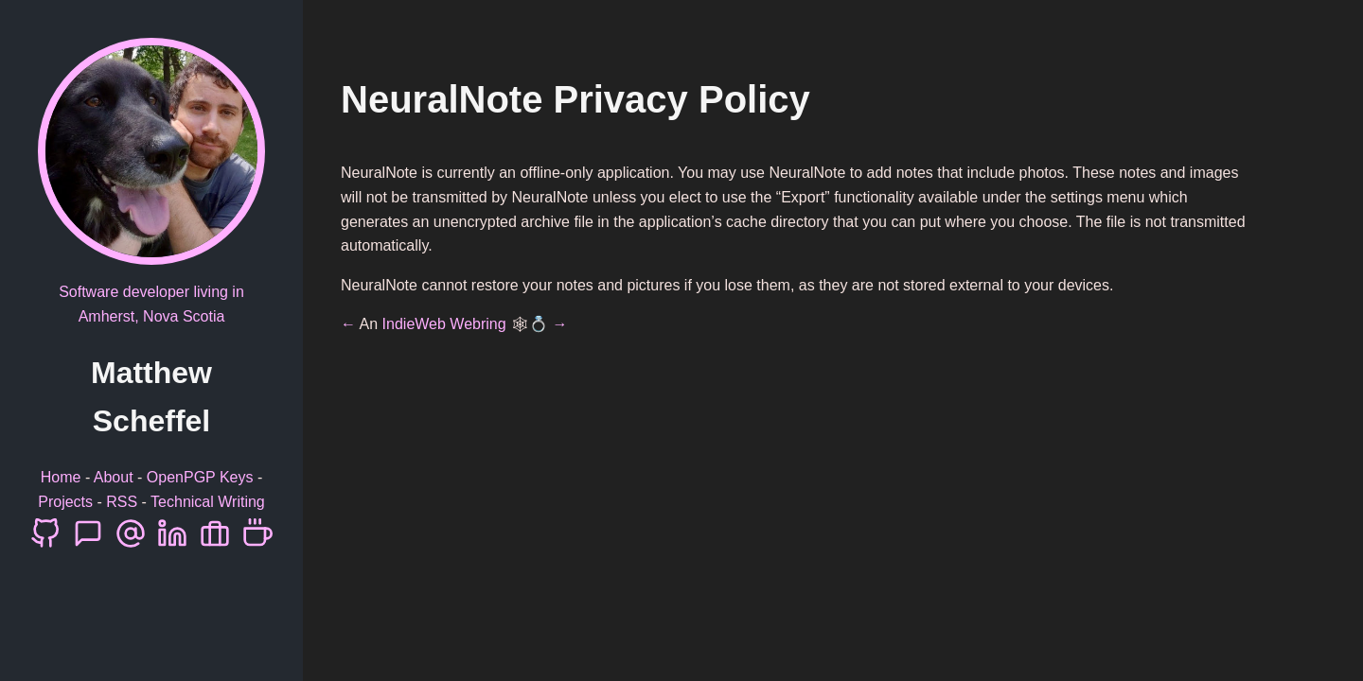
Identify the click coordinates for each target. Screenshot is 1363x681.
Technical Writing (207, 502)
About (113, 477)
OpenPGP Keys (200, 477)
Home (61, 477)
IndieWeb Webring (444, 324)
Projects (65, 502)
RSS (121, 502)
